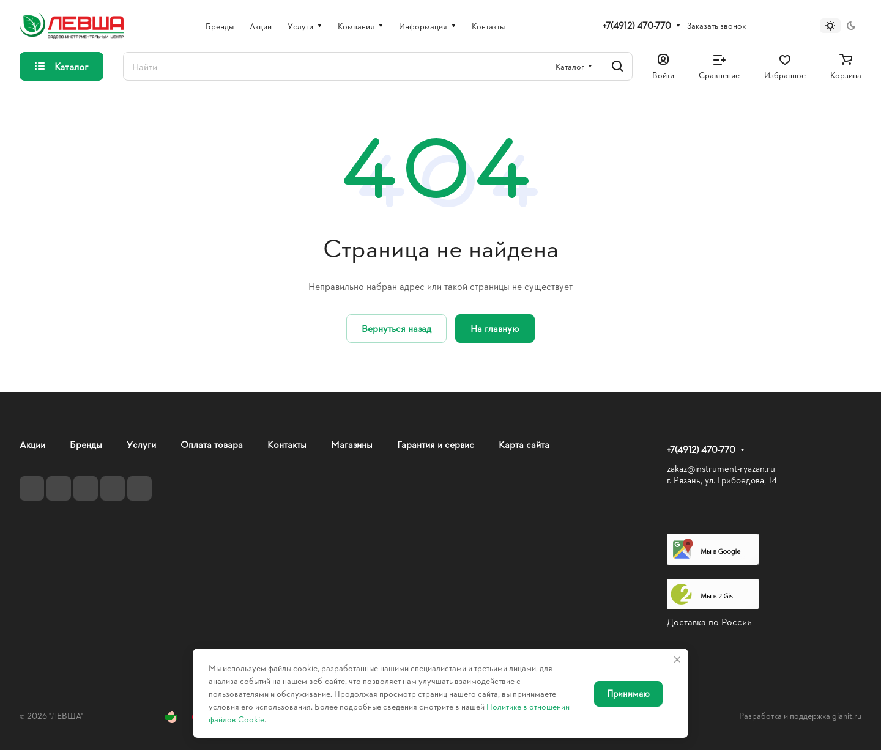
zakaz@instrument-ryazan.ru (721, 468)
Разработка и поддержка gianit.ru (800, 715)
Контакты (287, 444)
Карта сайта (524, 444)
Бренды (86, 444)
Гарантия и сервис (435, 444)
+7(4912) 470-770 (637, 25)
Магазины (352, 444)
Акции (32, 444)
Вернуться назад (396, 328)
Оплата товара (211, 444)
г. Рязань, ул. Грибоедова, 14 (722, 480)
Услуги (141, 444)
